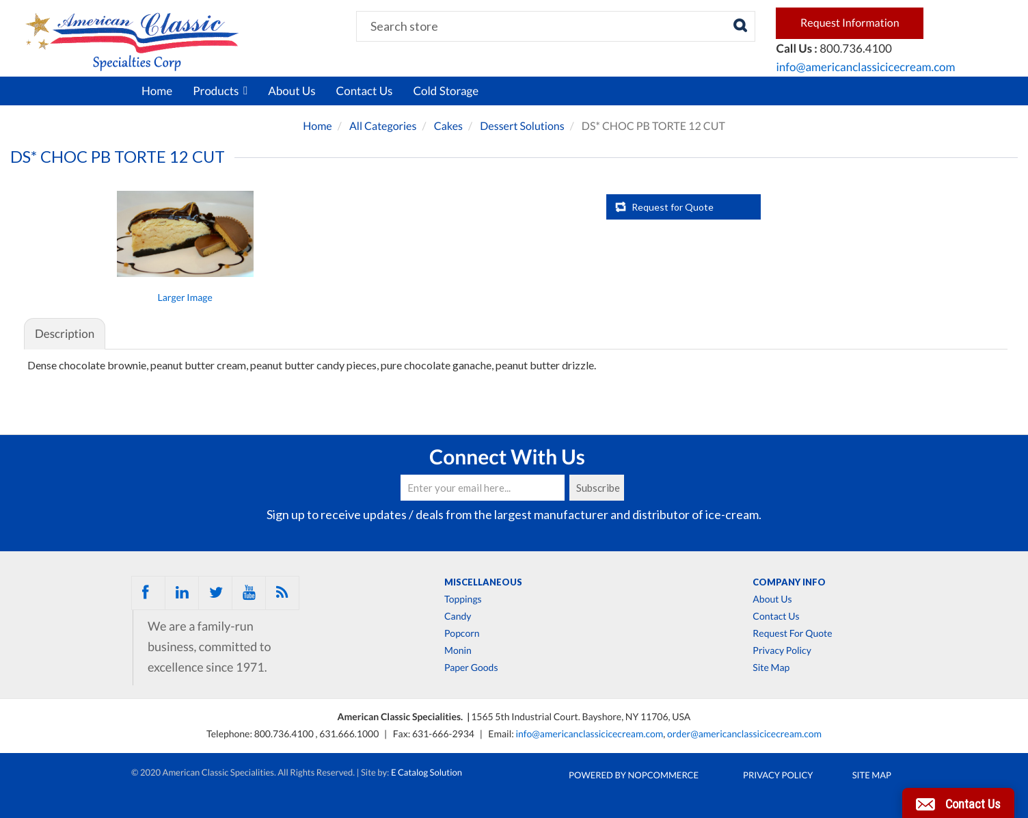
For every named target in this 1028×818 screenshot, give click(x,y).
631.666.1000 (350, 733)
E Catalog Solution (426, 772)
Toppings (463, 599)
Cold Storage (445, 90)
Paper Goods (471, 667)
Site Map (771, 667)
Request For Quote (792, 633)
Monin (458, 650)
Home (156, 90)
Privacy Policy (782, 650)
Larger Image (185, 297)
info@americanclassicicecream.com (865, 67)
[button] (958, 803)
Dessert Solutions (522, 126)
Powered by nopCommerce (634, 774)
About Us (291, 90)
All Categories (383, 126)
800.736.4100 (285, 733)
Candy (457, 616)
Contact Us (364, 90)
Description (64, 333)
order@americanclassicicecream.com (744, 733)
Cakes (448, 126)
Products (220, 90)
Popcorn (462, 633)
